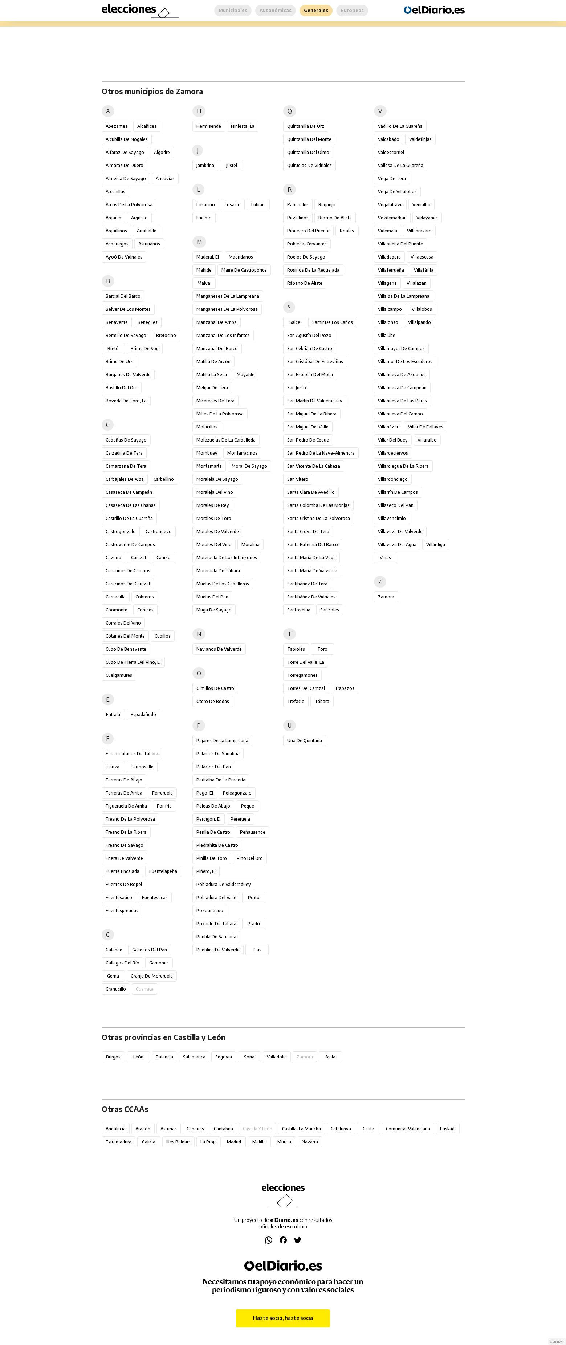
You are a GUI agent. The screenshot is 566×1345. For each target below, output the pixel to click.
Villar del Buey (393, 440)
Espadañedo (143, 714)
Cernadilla (116, 597)
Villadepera (389, 257)
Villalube (386, 335)
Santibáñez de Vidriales (311, 597)
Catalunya (341, 1128)
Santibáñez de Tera (307, 583)
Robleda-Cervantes (307, 244)
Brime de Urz (119, 361)
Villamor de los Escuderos (405, 361)
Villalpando (419, 322)
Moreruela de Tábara (218, 570)
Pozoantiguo (209, 910)
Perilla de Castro (213, 832)
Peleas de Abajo (213, 806)
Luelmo (204, 217)
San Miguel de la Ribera (312, 413)
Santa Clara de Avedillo (311, 492)
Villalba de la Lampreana (403, 296)
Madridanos (241, 257)
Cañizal (138, 557)
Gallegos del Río (122, 963)
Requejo (326, 204)
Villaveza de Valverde (400, 531)
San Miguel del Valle (308, 427)
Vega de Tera (392, 178)
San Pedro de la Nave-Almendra (321, 453)
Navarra (310, 1142)
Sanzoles (329, 610)
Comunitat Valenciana (408, 1128)
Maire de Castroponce (244, 270)
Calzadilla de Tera (124, 453)
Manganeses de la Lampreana (227, 296)
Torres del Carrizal (306, 688)
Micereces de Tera (215, 400)
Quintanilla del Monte (309, 139)
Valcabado (388, 139)
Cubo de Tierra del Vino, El (133, 662)
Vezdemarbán (392, 217)
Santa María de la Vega (311, 557)
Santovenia (298, 610)
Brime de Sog (145, 348)
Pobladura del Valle (216, 897)
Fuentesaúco (119, 897)
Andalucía (116, 1128)
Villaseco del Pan (396, 505)
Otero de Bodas (212, 701)
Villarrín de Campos (398, 492)
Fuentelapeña (163, 871)
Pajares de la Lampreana (222, 740)
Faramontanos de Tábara (132, 753)
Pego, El (204, 793)
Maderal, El (207, 257)
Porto (254, 897)
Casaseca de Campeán (129, 492)
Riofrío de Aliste (335, 217)
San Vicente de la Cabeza (313, 466)
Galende (114, 949)
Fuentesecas (155, 897)
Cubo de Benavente (126, 649)
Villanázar (388, 427)
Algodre (162, 152)
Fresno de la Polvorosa (130, 819)
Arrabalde (146, 230)
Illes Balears (178, 1142)
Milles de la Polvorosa (220, 413)
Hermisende (208, 126)
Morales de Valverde (217, 531)
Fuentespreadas (122, 910)
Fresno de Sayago (124, 845)
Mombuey (206, 453)
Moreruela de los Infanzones (226, 557)
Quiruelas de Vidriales (309, 165)
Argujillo (139, 217)
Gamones (159, 963)
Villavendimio (392, 518)
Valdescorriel (391, 152)
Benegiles (148, 322)
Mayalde (246, 374)
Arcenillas (115, 191)
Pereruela (240, 819)
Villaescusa (422, 257)
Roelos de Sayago (306, 257)
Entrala (113, 714)
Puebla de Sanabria (216, 936)
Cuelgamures (119, 675)
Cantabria (223, 1128)
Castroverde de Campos (130, 544)
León (138, 1057)
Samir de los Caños (332, 322)
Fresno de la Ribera (126, 832)
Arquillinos (116, 230)
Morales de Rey (212, 505)
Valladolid (277, 1057)
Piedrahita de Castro (217, 845)
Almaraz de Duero (124, 165)
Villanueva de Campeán (402, 387)
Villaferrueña (391, 270)
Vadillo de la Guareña (400, 126)
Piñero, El (206, 871)
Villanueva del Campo (400, 413)
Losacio (233, 204)
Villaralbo (427, 440)
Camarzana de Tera (126, 466)
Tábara (322, 701)
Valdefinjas (420, 139)
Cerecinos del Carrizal (128, 583)
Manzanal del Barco (217, 348)
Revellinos (298, 217)
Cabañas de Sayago (126, 440)
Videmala (387, 230)
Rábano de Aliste (304, 283)
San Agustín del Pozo (309, 335)
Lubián (258, 204)
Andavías (165, 178)
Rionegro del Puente (308, 230)
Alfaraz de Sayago (125, 152)
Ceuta (368, 1128)
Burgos (113, 1057)
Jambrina (205, 165)
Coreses (145, 610)
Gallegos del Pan (149, 949)
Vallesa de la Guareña (400, 165)
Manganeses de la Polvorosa (227, 309)
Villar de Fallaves (425, 427)
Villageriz (387, 283)
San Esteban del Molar (310, 374)
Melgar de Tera (212, 387)
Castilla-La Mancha (301, 1128)
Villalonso (388, 322)
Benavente (117, 322)
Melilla (259, 1142)
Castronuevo (159, 531)
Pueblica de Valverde (218, 949)
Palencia (164, 1057)
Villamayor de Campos (401, 348)
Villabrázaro (419, 230)
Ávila (330, 1057)
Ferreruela (162, 793)
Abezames (116, 126)
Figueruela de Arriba (126, 806)
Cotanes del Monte (125, 636)
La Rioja (208, 1142)
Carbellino (164, 479)
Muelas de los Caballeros (222, 583)
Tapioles (296, 649)
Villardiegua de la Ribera (403, 466)
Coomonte (116, 610)
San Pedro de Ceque (308, 440)
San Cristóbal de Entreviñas (315, 361)
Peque (247, 806)
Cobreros (144, 597)
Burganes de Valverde (128, 374)
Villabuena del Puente (400, 244)
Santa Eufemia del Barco (312, 544)
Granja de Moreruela (152, 976)
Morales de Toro (213, 518)
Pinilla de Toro (211, 858)
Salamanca (194, 1057)
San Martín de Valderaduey (314, 400)
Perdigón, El (208, 819)
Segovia (223, 1057)
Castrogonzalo (121, 531)
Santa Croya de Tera (308, 531)
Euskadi (448, 1128)
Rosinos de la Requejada (313, 270)
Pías (257, 949)
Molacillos (206, 427)
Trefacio (296, 701)
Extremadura (118, 1142)
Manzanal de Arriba (216, 322)
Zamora (386, 597)
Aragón (142, 1128)
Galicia (148, 1142)
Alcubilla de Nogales (127, 139)
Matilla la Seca (211, 374)
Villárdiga (435, 544)
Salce (294, 322)
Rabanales (298, 204)
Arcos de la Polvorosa (129, 204)
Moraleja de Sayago (217, 479)
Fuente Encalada (122, 871)
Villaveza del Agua (397, 544)
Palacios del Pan (213, 766)
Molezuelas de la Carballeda (226, 440)
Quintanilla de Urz (305, 126)
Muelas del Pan (212, 597)
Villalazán (417, 283)
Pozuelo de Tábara (216, 923)
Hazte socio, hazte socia (283, 1318)
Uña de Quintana (304, 740)
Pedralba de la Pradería (220, 780)
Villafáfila (423, 270)
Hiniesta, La (243, 126)
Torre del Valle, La (305, 662)
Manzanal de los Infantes (223, 335)
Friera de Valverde (124, 858)
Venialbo (421, 204)
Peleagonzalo (237, 793)
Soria (249, 1057)
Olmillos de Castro (215, 688)
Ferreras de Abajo (124, 780)
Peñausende (252, 832)
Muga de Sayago (214, 610)
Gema (113, 976)
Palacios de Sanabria (218, 753)
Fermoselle (142, 766)
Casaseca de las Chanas (131, 505)
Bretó (113, 348)
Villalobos (422, 309)
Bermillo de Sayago (126, 335)
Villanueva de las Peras (402, 400)
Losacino (205, 204)
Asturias (168, 1128)
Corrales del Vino (123, 623)
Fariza (113, 766)
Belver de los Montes (128, 309)
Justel (231, 165)
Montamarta (209, 466)
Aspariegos (117, 244)
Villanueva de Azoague (402, 374)
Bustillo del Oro (122, 387)
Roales (347, 230)
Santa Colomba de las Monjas (318, 505)
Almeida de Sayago (126, 178)
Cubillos (163, 636)
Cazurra (113, 557)
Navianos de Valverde (219, 649)
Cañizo (163, 557)
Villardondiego (393, 479)
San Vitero (297, 479)
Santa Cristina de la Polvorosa (318, 518)
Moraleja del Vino (214, 492)
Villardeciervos (393, 453)
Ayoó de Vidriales (124, 257)
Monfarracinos (242, 453)
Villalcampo (390, 309)
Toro (322, 649)
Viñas (385, 557)
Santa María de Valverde (312, 570)
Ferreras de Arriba (124, 793)
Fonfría (164, 806)
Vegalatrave (390, 204)
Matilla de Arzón (213, 361)
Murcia (284, 1142)
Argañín (113, 217)
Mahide (204, 270)
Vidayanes (427, 217)
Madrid (234, 1142)
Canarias (195, 1128)
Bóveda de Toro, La (126, 400)
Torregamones (302, 675)
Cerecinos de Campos (128, 570)
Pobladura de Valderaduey (223, 884)
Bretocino (166, 335)
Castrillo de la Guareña (129, 518)
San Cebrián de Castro (309, 348)
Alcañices (146, 126)
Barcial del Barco (123, 296)
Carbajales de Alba (125, 479)
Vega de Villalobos (397, 191)
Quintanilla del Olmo (308, 152)
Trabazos (344, 688)
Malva (204, 283)
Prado (254, 923)
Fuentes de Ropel (124, 884)
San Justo (296, 387)
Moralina (250, 544)
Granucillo (116, 989)
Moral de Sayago (249, 466)
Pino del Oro (250, 858)
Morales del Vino (214, 544)
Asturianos (149, 244)
